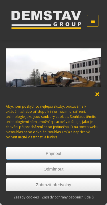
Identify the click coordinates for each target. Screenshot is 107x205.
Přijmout (53, 153)
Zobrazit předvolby (53, 184)
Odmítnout (53, 169)
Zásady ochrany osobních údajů (68, 197)
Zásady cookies (26, 197)
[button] (97, 94)
